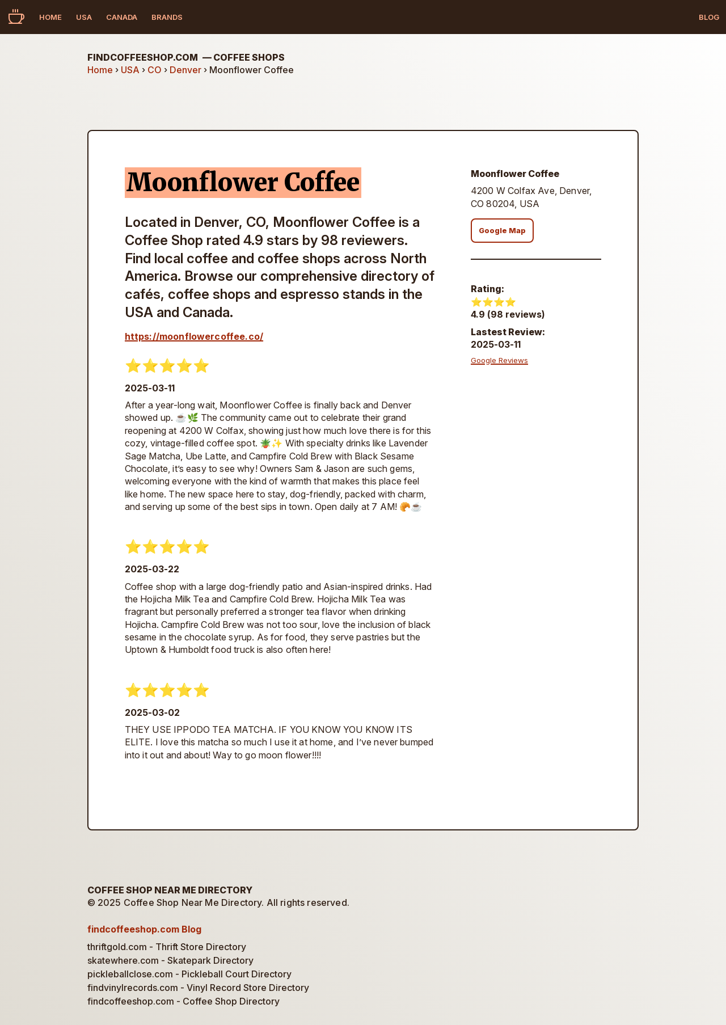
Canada (121, 17)
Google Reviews (499, 360)
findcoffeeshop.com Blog (144, 929)
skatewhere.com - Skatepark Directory (170, 960)
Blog (709, 17)
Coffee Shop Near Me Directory (169, 890)
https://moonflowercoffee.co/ (194, 336)
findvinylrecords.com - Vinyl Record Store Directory (198, 987)
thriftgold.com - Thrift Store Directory (166, 946)
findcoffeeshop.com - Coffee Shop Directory (183, 1001)
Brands (167, 17)
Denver (185, 69)
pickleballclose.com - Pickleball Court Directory (189, 974)
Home (50, 17)
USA (84, 17)
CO (154, 69)
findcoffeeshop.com (186, 57)
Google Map (502, 230)
